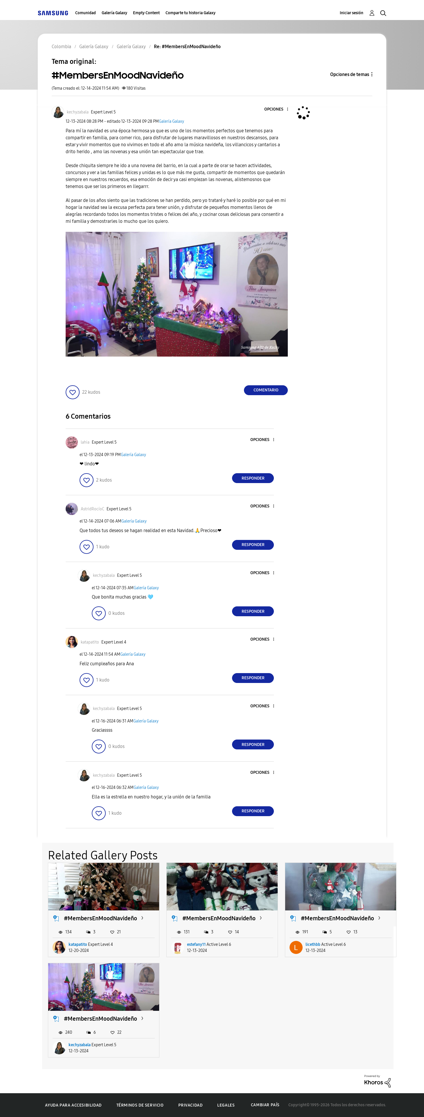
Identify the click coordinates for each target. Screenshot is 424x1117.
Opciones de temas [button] (349, 74)
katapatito (78, 944)
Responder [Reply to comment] (253, 478)
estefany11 (196, 944)
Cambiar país (265, 1104)
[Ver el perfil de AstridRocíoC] (92, 509)
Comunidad (85, 12)
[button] (278, 109)
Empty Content (146, 12)
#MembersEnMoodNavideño (100, 918)
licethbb (313, 944)
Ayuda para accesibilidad (73, 1105)
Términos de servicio (140, 1105)
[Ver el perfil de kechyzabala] (78, 112)
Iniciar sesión (351, 12)
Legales (226, 1105)
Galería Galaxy (114, 12)
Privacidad (190, 1105)
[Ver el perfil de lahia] (85, 442)
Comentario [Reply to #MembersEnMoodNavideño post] (266, 390)
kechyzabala (80, 1044)
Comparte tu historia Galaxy (190, 12)
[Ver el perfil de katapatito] (90, 642)
